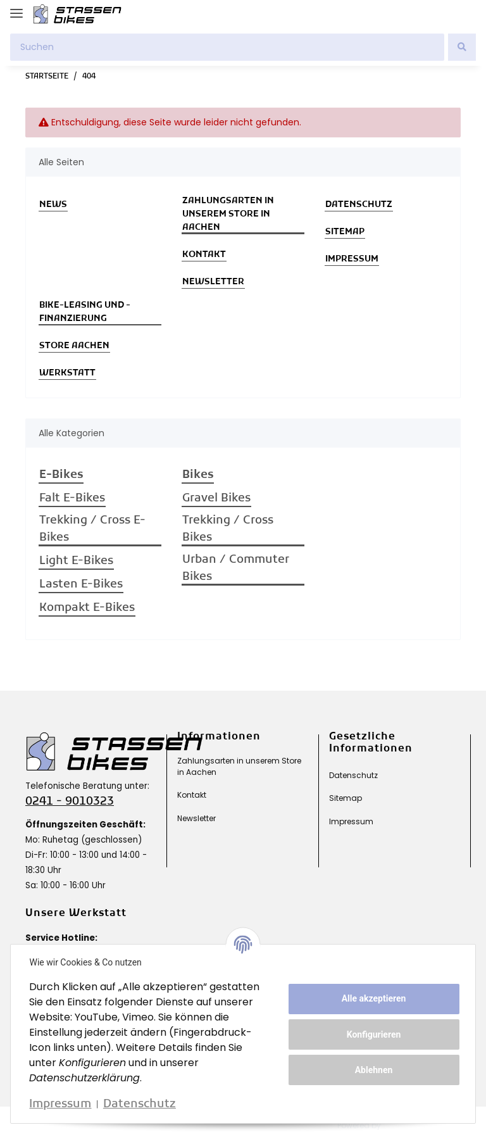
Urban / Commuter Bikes (235, 568)
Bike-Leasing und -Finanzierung (84, 312)
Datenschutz (358, 205)
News (53, 205)
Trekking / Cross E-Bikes (92, 529)
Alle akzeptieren (372, 998)
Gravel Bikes (216, 498)
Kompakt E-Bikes (87, 608)
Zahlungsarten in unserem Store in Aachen (228, 214)
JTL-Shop (409, 1125)
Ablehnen (372, 1070)
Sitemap (344, 232)
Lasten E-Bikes (81, 584)
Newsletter (213, 282)
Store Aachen (74, 346)
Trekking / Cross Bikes (227, 529)
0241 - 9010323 (69, 802)
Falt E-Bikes (72, 498)
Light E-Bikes (76, 561)
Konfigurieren (372, 1034)
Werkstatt (67, 373)
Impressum (351, 259)
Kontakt (204, 255)
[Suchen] (227, 47)
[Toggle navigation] (16, 8)
